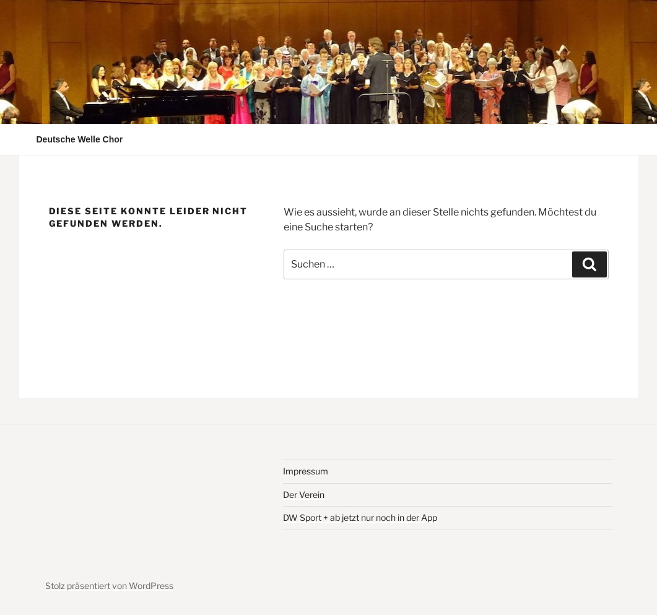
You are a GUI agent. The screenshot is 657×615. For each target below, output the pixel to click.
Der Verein (303, 494)
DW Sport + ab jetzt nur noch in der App (360, 517)
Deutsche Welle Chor (80, 139)
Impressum (305, 471)
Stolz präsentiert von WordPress (109, 585)
